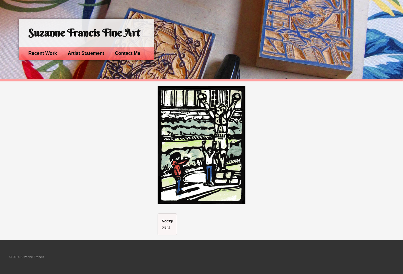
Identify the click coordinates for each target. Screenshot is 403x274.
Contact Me (127, 53)
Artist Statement (86, 53)
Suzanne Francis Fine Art (84, 33)
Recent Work (42, 53)
